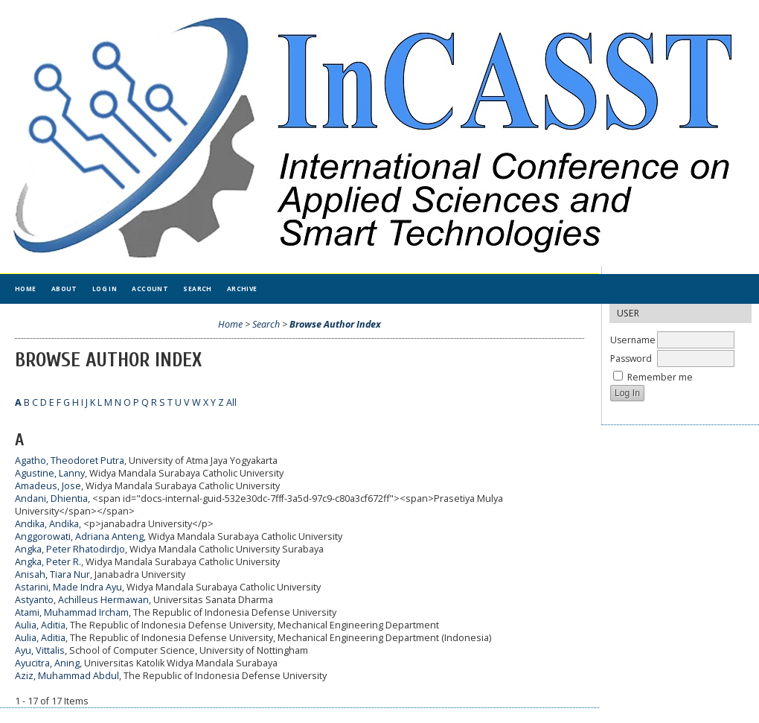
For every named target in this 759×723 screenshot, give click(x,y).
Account (150, 288)
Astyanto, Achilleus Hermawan (82, 599)
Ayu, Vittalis (40, 650)
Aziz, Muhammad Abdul (67, 675)
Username (633, 340)
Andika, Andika (47, 523)
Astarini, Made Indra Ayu (68, 587)
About (64, 288)
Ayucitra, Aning (47, 663)
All (231, 402)
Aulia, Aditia (40, 625)
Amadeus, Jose (48, 486)
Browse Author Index (335, 324)
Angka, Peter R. (48, 561)
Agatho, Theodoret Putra (69, 460)
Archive (242, 288)
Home (25, 288)
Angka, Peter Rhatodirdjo (70, 549)
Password (631, 358)
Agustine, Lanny (50, 473)
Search (197, 288)
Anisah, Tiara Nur (52, 574)
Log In (105, 288)
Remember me (660, 377)
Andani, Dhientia (51, 498)
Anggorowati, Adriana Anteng (79, 536)
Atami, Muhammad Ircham (72, 612)
